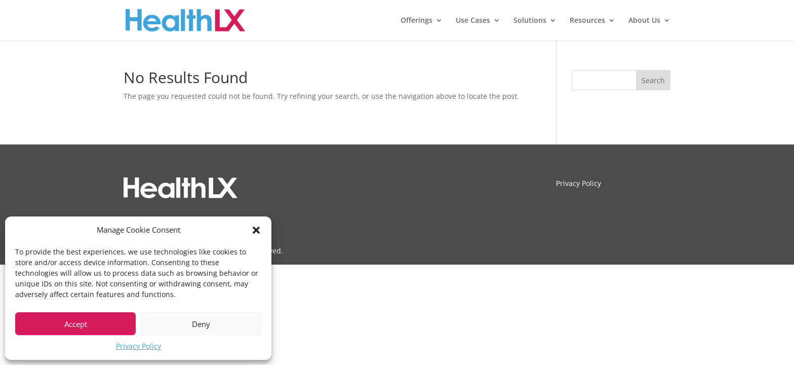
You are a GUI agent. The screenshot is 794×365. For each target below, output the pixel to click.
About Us (644, 21)
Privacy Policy (138, 346)
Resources (587, 21)
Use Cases (473, 21)
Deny (201, 324)
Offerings (416, 21)
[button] (256, 230)
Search (653, 80)
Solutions (529, 21)
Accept (75, 324)
